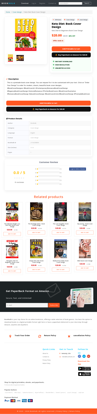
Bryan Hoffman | (40, 393)
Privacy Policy (47, 360)
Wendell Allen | (50, 393)
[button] (9, 35)
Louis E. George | (73, 393)
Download (25, 3)
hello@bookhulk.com (68, 357)
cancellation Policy (81, 335)
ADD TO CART (12, 234)
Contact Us (46, 357)
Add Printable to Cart (71, 49)
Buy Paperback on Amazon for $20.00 (71, 55)
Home (8, 12)
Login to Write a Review (77, 169)
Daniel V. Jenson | (61, 393)
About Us (45, 353)
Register (42, 3)
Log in (34, 3)
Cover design (17, 12)
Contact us (52, 3)
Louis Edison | (9, 393)
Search (86, 3)
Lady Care (82, 393)
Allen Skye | (17, 393)
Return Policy (50, 335)
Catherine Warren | (28, 393)
